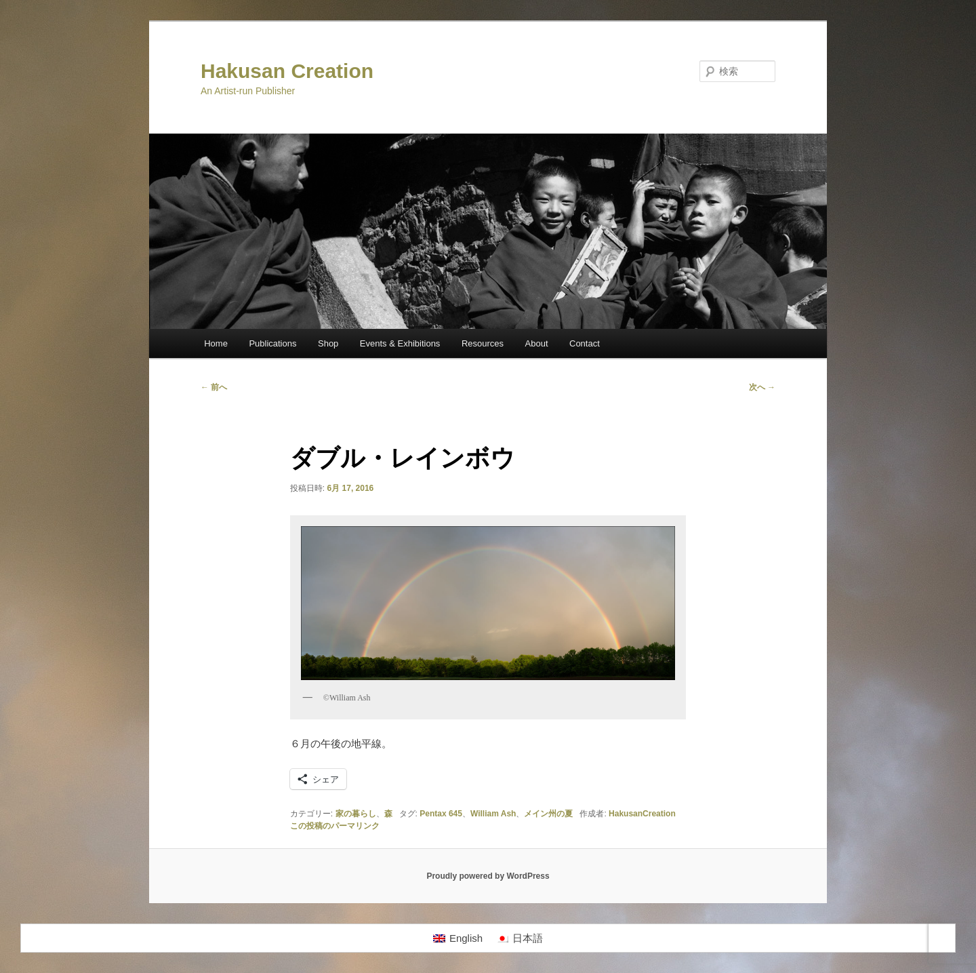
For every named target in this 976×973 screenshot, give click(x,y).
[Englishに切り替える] (457, 938)
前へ (214, 387)
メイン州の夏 (548, 813)
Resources (483, 343)
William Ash (493, 813)
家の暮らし (356, 813)
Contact (584, 343)
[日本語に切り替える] (519, 938)
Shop (328, 343)
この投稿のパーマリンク (335, 826)
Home (216, 343)
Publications (272, 343)
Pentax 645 (441, 813)
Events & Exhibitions (400, 343)
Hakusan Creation (287, 71)
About (536, 343)
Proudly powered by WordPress (487, 876)
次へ (762, 387)
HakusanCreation (642, 813)
